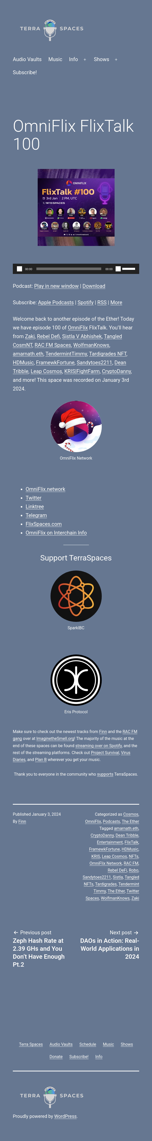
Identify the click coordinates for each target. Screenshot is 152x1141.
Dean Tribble (127, 835)
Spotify (86, 302)
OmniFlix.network (45, 489)
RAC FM (131, 863)
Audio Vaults (27, 59)
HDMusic (23, 362)
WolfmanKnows (91, 345)
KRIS (96, 856)
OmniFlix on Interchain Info (56, 533)
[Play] (19, 268)
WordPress (65, 1116)
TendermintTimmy (66, 354)
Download (94, 286)
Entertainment (110, 842)
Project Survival (105, 752)
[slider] (69, 269)
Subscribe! (25, 72)
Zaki (30, 336)
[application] (76, 269)
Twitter (34, 498)
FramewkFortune (55, 362)
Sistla (118, 877)
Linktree (35, 506)
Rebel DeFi (117, 870)
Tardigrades (106, 884)
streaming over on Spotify (98, 745)
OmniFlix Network (105, 863)
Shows (101, 59)
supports (105, 774)
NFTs (133, 856)
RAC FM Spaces (53, 345)
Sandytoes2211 (94, 362)
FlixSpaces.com (44, 524)
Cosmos (130, 814)
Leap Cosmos (46, 371)
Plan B (41, 759)
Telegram (36, 515)
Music (55, 59)
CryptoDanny (116, 371)
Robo (133, 870)
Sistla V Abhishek (82, 336)
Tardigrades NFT (107, 354)
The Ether (130, 821)
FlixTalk (131, 842)
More (116, 302)
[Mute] (118, 268)
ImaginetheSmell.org (55, 738)
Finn (103, 731)
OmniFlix (78, 328)
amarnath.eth (28, 354)
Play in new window (56, 286)
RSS (102, 302)
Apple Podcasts (56, 302)
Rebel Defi (48, 336)
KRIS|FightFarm (82, 371)
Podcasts (111, 821)
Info (73, 59)
